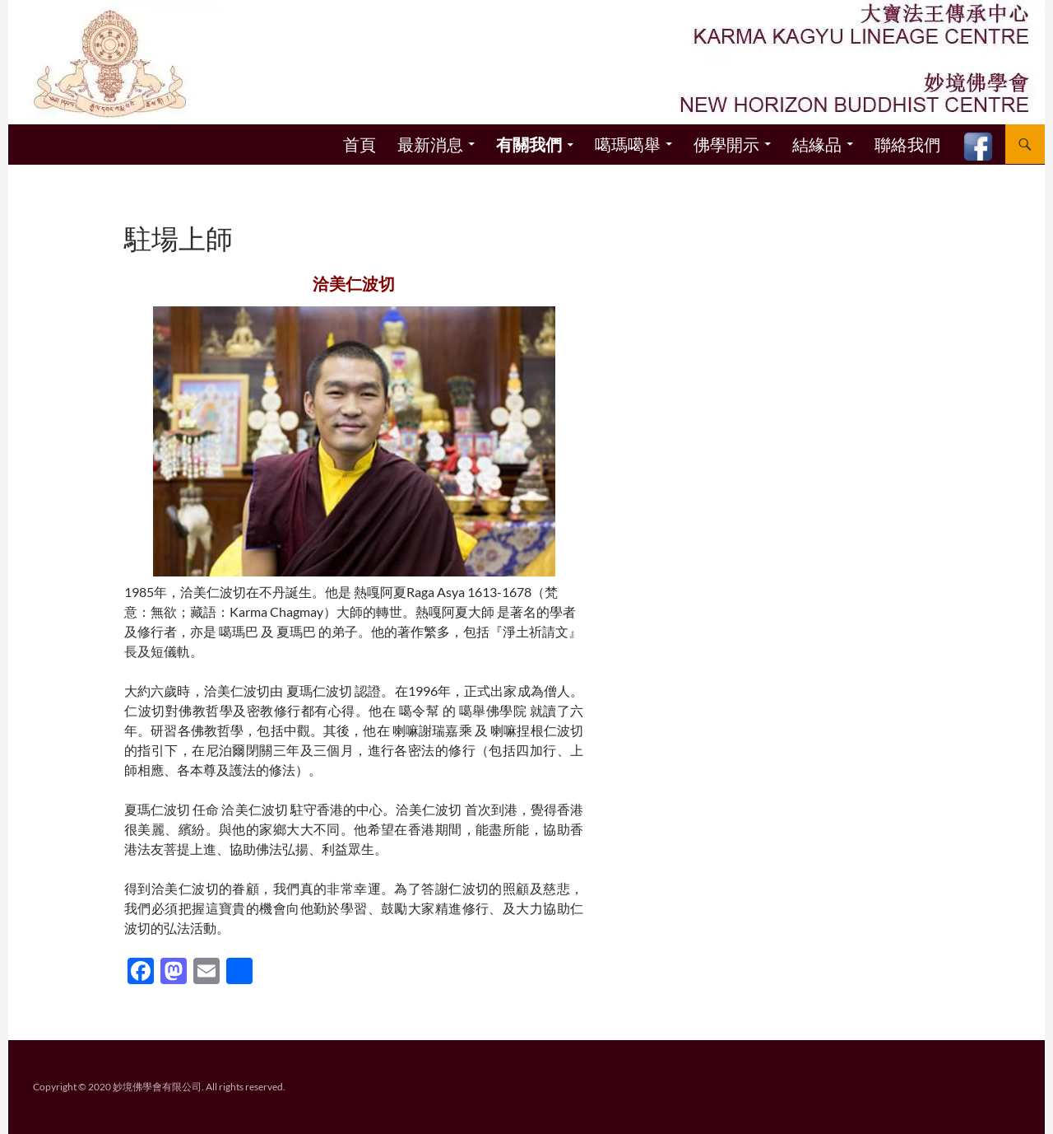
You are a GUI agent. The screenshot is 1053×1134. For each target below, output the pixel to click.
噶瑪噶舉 (628, 144)
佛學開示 (726, 144)
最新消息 (430, 144)
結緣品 (817, 144)
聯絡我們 (907, 144)
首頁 (359, 144)
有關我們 (529, 145)
